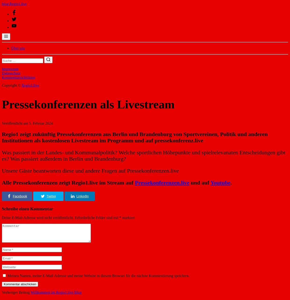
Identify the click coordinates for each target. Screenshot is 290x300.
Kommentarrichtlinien (18, 77)
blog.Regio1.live (14, 4)
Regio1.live (30, 85)
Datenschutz (11, 73)
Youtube (220, 183)
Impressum (10, 69)
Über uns (18, 48)
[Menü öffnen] (6, 36)
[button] (17, 196)
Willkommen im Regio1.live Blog (56, 296)
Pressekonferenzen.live (162, 183)
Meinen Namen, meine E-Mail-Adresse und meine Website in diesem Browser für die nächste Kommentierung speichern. (98, 279)
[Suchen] (48, 59)
